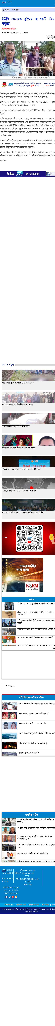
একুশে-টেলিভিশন (25, 909)
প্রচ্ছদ (5, 9)
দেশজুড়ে (15, 9)
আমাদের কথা (9, 905)
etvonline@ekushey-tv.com (30, 880)
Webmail (28, 884)
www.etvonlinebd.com (11, 873)
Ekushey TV (9, 685)
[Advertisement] (27, 275)
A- (52, 37)
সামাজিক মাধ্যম (34, 905)
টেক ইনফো (46, 905)
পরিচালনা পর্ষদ (21, 905)
